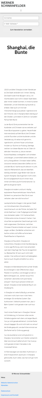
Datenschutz (5, 391)
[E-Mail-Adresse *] (21, 24)
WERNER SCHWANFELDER (13, 4)
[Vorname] (21, 18)
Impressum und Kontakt (9, 395)
